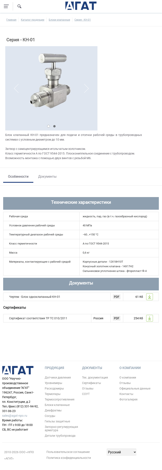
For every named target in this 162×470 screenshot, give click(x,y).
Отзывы (87, 388)
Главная (11, 19)
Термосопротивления (59, 399)
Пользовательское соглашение (68, 452)
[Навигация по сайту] (6, 6)
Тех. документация (95, 377)
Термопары (53, 394)
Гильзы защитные (57, 421)
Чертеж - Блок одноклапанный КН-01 (34, 296)
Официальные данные (134, 388)
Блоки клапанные (59, 19)
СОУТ (86, 394)
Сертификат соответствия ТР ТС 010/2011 (38, 318)
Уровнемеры (53, 383)
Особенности (18, 177)
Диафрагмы (53, 410)
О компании (127, 377)
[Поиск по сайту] (19, 6)
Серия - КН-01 (82, 19)
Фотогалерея (128, 399)
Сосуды (50, 416)
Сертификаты (91, 383)
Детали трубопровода (60, 435)
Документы (47, 177)
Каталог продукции (32, 19)
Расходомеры (54, 388)
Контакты (126, 394)
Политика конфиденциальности (68, 457)
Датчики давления (58, 377)
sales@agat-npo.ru (14, 415)
